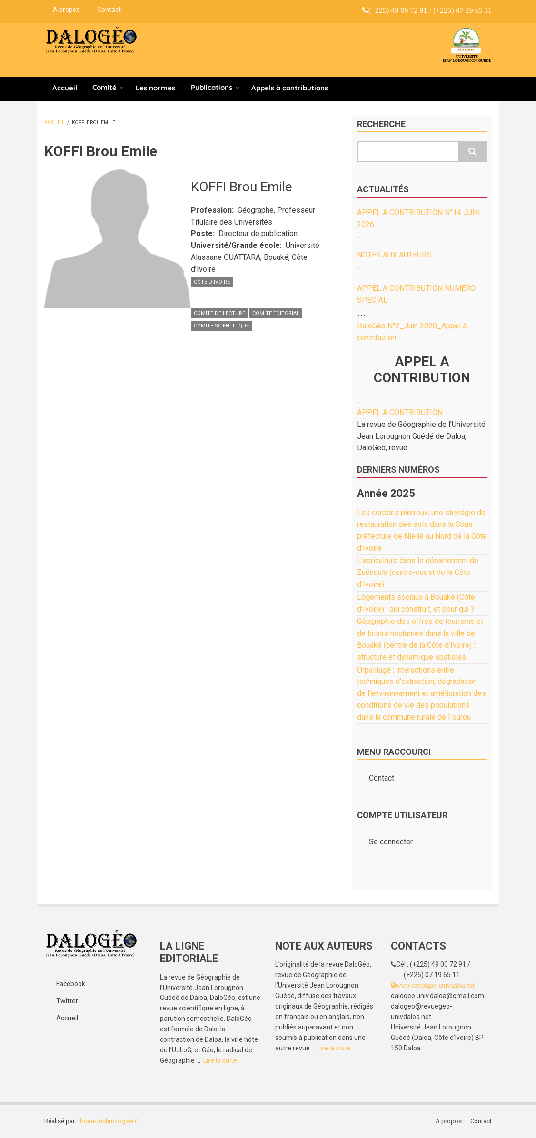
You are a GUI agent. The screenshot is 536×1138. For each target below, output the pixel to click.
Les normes (155, 87)
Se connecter (391, 841)
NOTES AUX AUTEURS (394, 254)
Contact (109, 9)
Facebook (70, 984)
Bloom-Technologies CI (108, 1121)
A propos (66, 9)
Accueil (64, 87)
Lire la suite (220, 1060)
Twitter (67, 1001)
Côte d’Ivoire (212, 282)
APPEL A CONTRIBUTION (400, 412)
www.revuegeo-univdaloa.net (436, 985)
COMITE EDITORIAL (275, 313)
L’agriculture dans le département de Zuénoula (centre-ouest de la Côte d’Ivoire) (417, 572)
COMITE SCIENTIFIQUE (221, 326)
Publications (211, 87)
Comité (104, 87)
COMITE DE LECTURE (219, 313)
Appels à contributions (289, 87)
